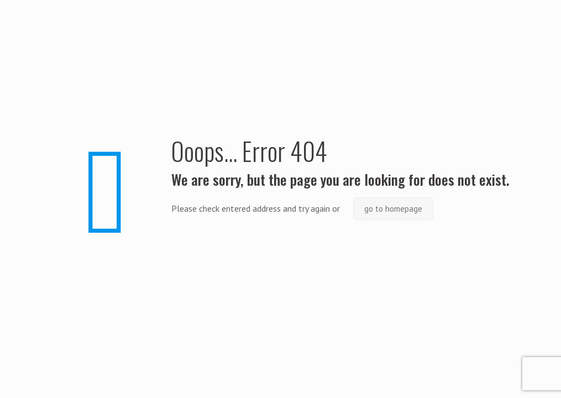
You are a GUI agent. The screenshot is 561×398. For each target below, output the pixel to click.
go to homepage (393, 208)
